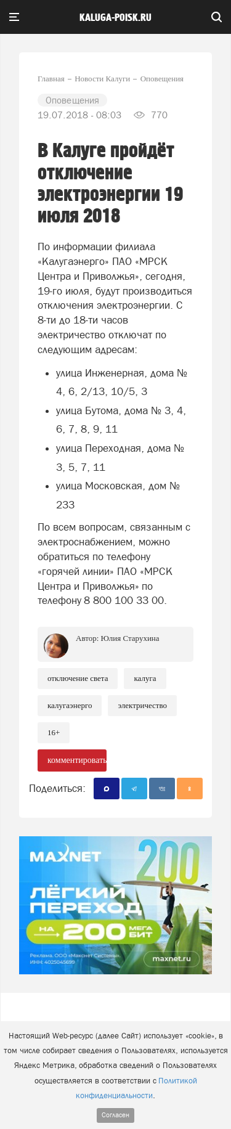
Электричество (142, 705)
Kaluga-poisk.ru (115, 18)
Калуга (145, 678)
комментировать (77, 760)
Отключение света (77, 678)
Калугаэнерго (69, 705)
